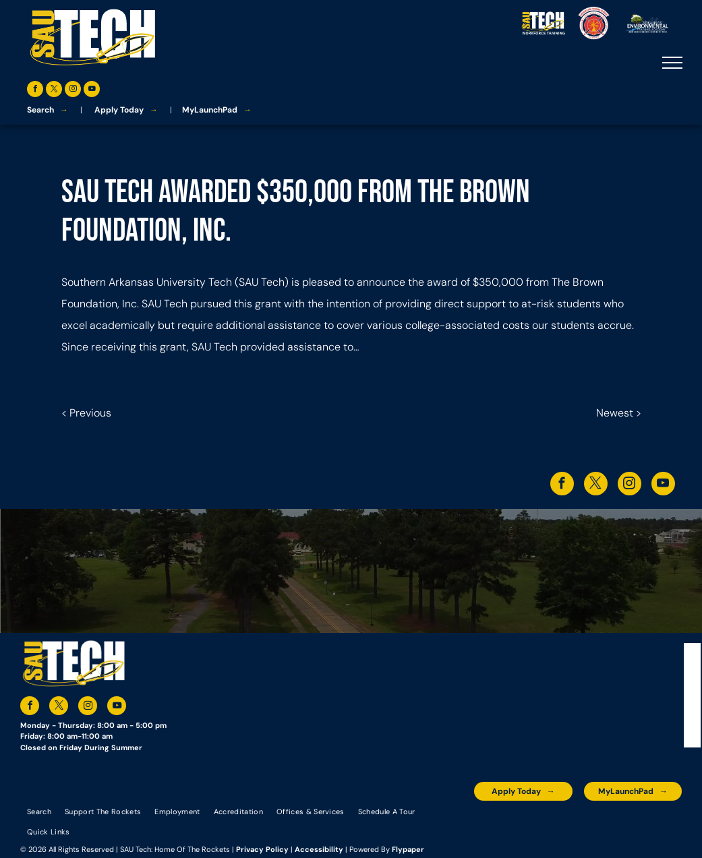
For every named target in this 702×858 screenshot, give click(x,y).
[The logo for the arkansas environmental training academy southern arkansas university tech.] (486, 821)
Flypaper (408, 849)
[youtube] (92, 90)
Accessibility (319, 849)
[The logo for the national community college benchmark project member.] (628, 821)
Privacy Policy (262, 849)
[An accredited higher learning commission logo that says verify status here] (557, 821)
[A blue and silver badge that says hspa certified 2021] (521, 821)
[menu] (672, 62)
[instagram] (73, 90)
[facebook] (35, 90)
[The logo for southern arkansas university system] (592, 821)
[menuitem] (39, 811)
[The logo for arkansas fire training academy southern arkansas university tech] (663, 821)
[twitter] (54, 90)
